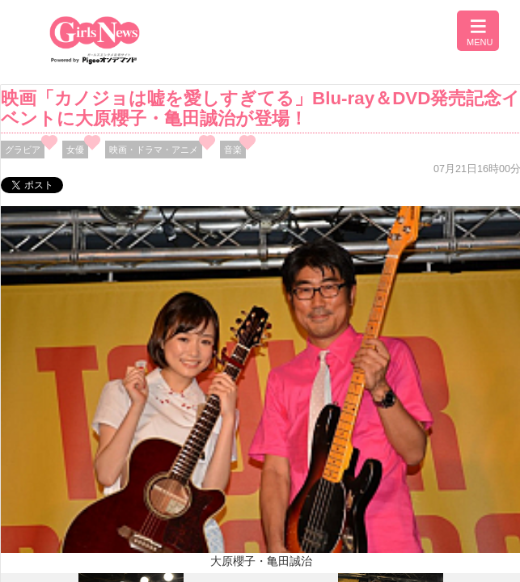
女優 (75, 149)
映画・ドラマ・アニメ (153, 149)
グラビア (22, 149)
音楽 (233, 149)
